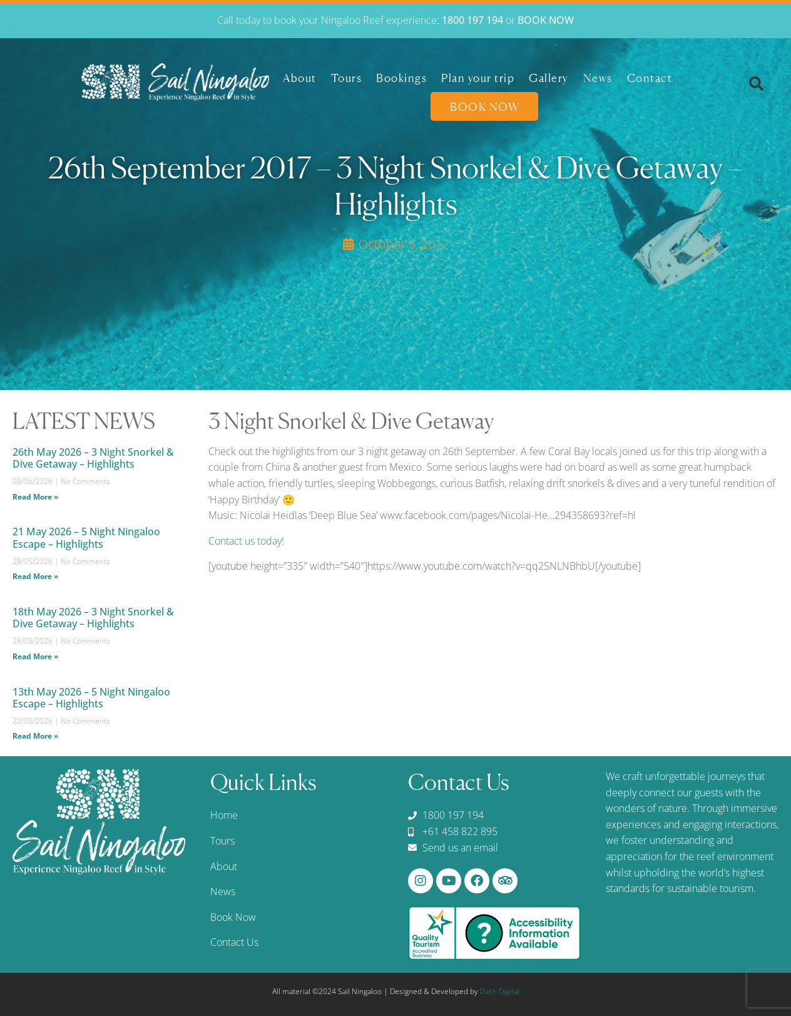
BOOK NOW (546, 19)
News (598, 76)
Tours (346, 76)
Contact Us (234, 942)
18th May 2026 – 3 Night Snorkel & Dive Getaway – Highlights (93, 617)
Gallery (549, 76)
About (300, 76)
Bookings (401, 76)
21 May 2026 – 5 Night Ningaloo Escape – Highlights (86, 537)
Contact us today (245, 541)
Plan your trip (477, 76)
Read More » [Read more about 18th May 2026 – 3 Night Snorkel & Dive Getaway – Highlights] (35, 656)
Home (224, 815)
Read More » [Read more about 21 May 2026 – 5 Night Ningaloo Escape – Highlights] (35, 576)
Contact (650, 76)
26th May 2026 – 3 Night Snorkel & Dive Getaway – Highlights (93, 458)
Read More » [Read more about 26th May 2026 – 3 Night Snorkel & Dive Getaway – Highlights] (35, 496)
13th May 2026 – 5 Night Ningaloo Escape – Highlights (91, 698)
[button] (756, 82)
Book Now (484, 104)
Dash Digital (499, 991)
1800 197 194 (472, 19)
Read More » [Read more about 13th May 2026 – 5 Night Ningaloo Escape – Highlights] (35, 736)
